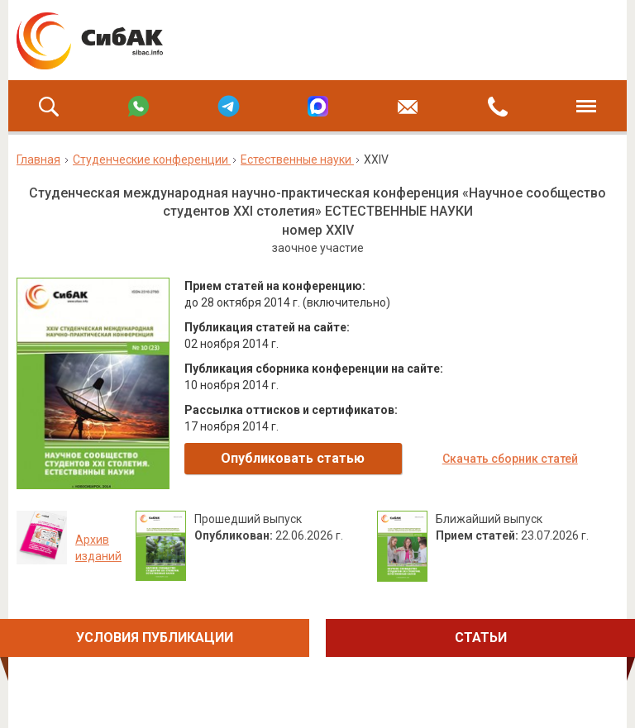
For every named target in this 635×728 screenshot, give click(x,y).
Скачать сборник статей (510, 458)
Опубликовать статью (293, 458)
